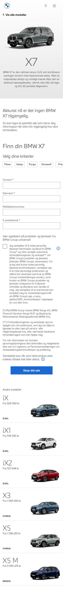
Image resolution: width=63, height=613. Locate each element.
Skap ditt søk (31, 370)
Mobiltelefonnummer (14, 206)
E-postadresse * (11, 220)
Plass (7, 164)
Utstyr (19, 164)
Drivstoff (46, 164)
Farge (32, 164)
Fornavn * (8, 179)
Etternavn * (9, 193)
